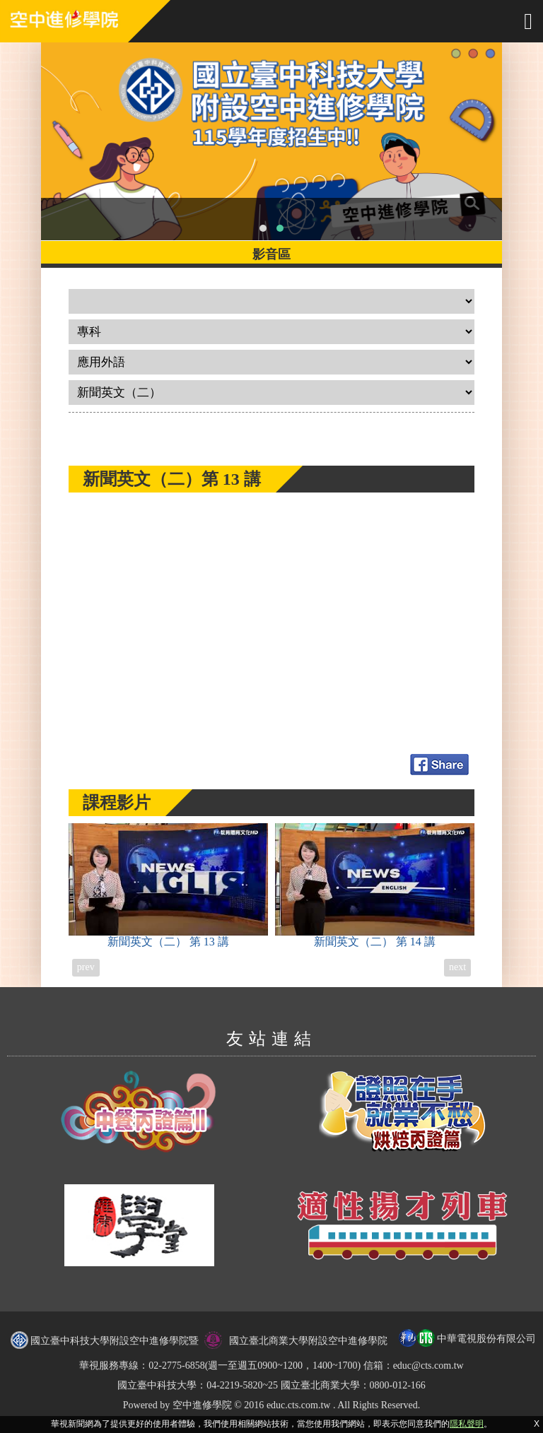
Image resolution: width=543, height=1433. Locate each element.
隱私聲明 (467, 1424)
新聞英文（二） (168, 885)
